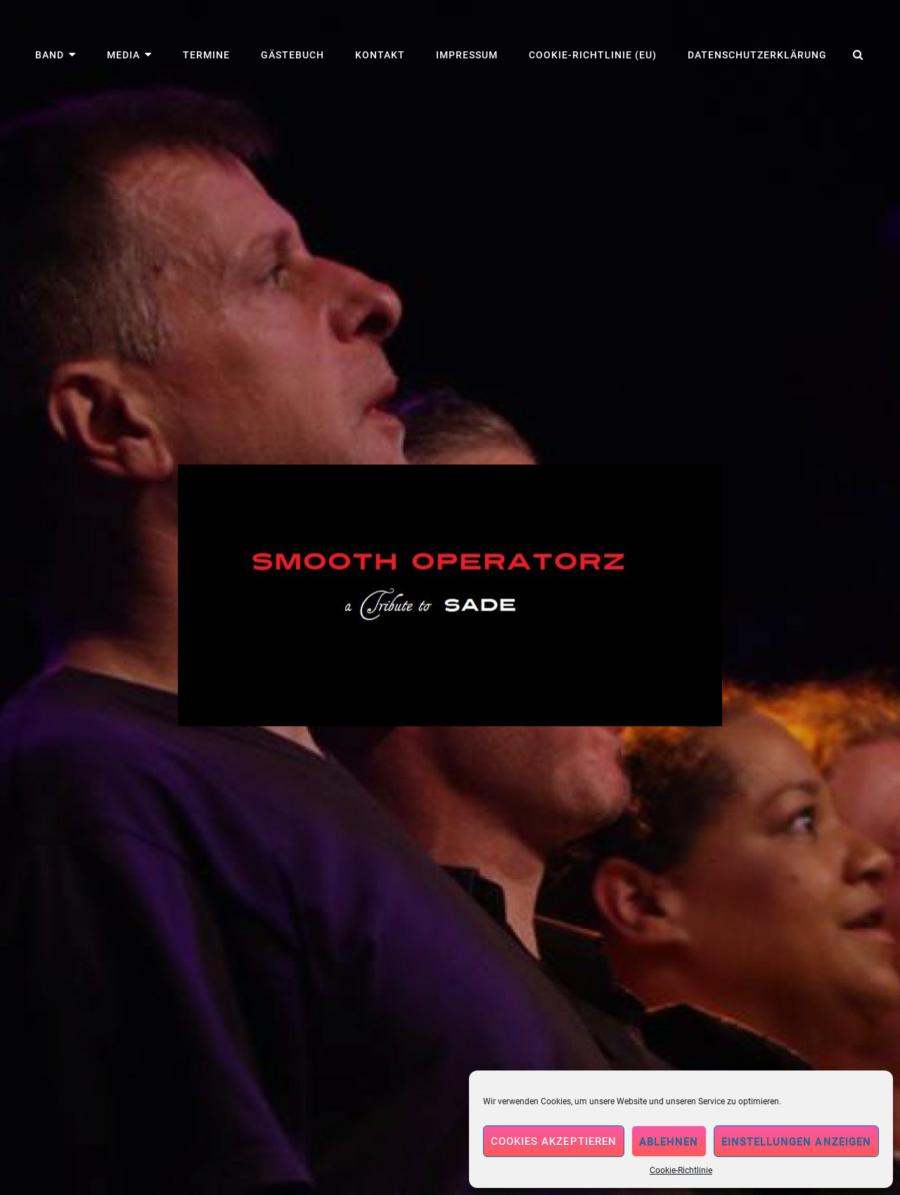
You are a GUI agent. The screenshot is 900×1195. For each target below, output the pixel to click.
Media (123, 54)
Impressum (467, 54)
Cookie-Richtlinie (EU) (593, 54)
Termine (206, 54)
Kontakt (380, 54)
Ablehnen (669, 1141)
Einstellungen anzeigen (796, 1141)
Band (49, 54)
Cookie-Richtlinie (681, 1170)
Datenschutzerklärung (757, 54)
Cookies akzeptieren (554, 1141)
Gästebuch (292, 54)
